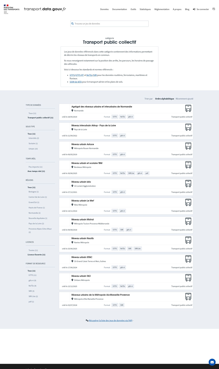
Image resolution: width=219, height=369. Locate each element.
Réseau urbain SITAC (82, 257)
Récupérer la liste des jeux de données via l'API (110, 320)
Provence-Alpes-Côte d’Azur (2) (40, 230)
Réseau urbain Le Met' (83, 201)
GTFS (72, 75)
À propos (177, 9)
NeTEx (89, 75)
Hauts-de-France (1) (37, 207)
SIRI (95, 75)
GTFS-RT (80, 75)
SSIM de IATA (76, 81)
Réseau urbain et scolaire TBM (87, 163)
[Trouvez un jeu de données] (109, 24)
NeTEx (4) (32, 285)
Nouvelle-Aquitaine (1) (38, 218)
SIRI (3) (31, 291)
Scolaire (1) (33, 143)
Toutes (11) (33, 250)
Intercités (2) (34, 138)
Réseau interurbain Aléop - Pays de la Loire (94, 126)
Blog (187, 9)
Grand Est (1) (34, 202)
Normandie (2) (35, 213)
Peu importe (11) (35, 167)
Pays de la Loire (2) (36, 223)
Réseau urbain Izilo (81, 182)
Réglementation (161, 9)
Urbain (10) (33, 148)
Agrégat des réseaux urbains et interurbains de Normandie (102, 107)
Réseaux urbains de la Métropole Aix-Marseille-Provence (101, 295)
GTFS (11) (32, 275)
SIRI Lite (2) (33, 296)
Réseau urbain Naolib (83, 238)
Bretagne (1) (34, 191)
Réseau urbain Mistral (83, 220)
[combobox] (109, 24)
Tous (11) (32, 113)
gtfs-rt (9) (32, 280)
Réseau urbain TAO (81, 276)
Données (104, 9)
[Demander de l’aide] (212, 362)
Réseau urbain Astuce (83, 144)
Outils (133, 9)
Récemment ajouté (184, 98)
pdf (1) (31, 301)
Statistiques (145, 9)
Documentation (119, 9)
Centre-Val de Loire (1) (38, 197)
